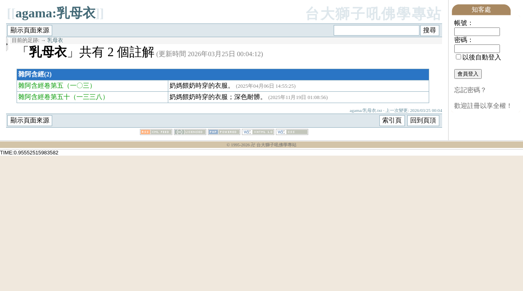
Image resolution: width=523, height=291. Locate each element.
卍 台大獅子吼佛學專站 (273, 145)
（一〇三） (80, 85)
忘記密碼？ (470, 89)
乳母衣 (55, 40)
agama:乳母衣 (55, 13)
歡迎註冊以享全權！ (483, 105)
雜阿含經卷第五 (41, 85)
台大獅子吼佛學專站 (373, 14)
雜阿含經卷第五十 (44, 96)
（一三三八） (89, 96)
